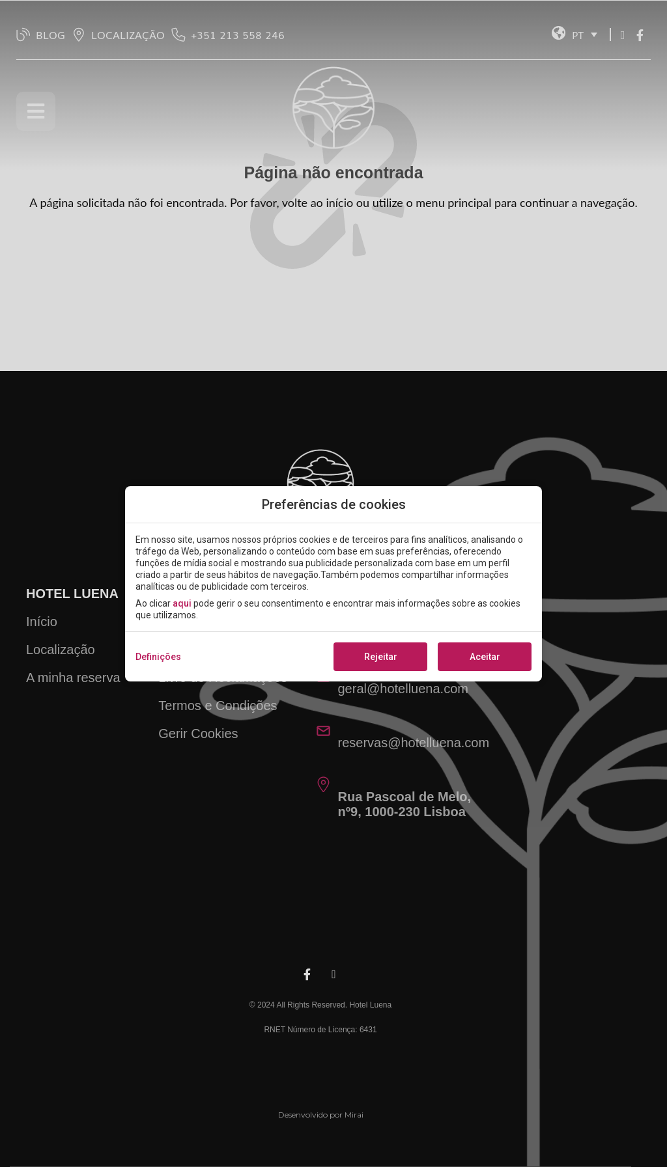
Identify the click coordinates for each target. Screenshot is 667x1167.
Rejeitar (380, 657)
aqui (182, 603)
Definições (158, 657)
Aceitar (485, 657)
